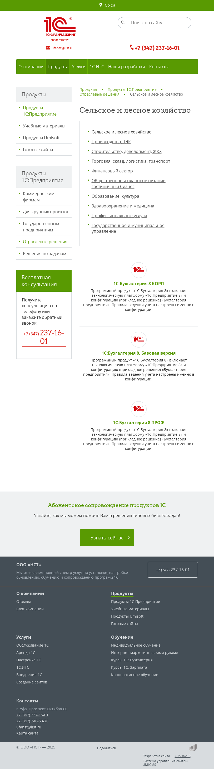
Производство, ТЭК (111, 142)
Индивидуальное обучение (136, 645)
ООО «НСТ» (28, 565)
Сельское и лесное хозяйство (122, 132)
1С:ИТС (22, 667)
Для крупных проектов (46, 212)
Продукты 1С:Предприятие (40, 111)
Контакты (27, 701)
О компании (30, 593)
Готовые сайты (38, 149)
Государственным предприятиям (41, 227)
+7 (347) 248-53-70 (32, 720)
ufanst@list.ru (28, 727)
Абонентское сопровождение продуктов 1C (107, 505)
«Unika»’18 (183, 756)
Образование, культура (115, 196)
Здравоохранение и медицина (123, 206)
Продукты (122, 593)
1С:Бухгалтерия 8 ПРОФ (138, 422)
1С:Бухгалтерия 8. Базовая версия (139, 353)
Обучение (122, 637)
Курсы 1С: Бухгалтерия (132, 659)
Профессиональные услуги (119, 216)
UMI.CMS (149, 764)
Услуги (23, 637)
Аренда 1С (25, 652)
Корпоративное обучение (134, 674)
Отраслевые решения (45, 242)
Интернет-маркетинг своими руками (144, 652)
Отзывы (23, 601)
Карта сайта (27, 733)
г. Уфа (107, 5)
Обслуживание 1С (32, 645)
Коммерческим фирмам (38, 197)
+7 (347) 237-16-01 (32, 714)
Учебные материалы (44, 126)
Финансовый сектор (112, 171)
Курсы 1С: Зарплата (129, 667)
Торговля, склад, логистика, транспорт (131, 161)
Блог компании (30, 608)
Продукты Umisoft (41, 138)
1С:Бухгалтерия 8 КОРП (138, 283)
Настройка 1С (28, 659)
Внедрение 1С (29, 674)
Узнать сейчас (107, 537)
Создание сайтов (31, 681)
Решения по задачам (44, 253)
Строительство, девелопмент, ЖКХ (127, 151)
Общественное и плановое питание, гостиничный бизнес (129, 183)
